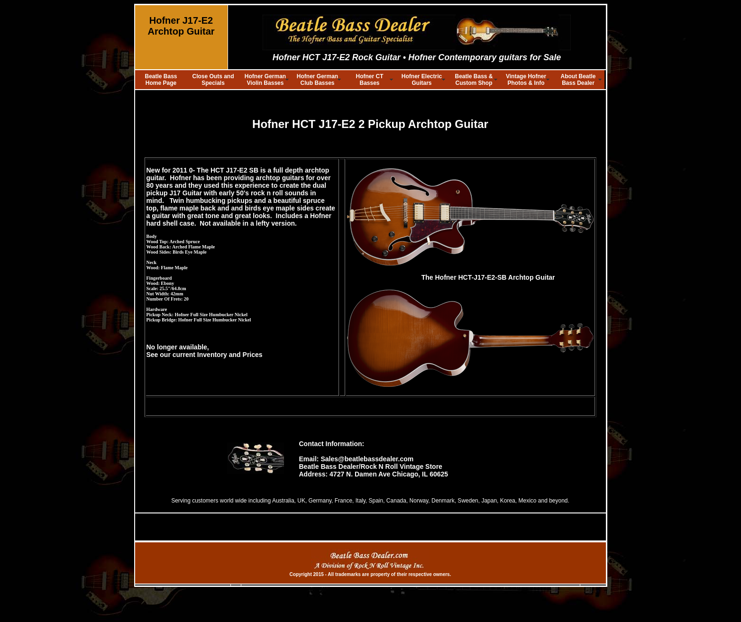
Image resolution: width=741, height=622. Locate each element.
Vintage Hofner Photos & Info (526, 79)
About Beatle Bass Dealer (577, 79)
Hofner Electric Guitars (422, 79)
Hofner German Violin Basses (265, 79)
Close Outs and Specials (213, 79)
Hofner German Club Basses (317, 79)
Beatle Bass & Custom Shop (474, 79)
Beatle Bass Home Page (161, 79)
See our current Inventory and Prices (204, 354)
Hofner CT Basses (370, 79)
